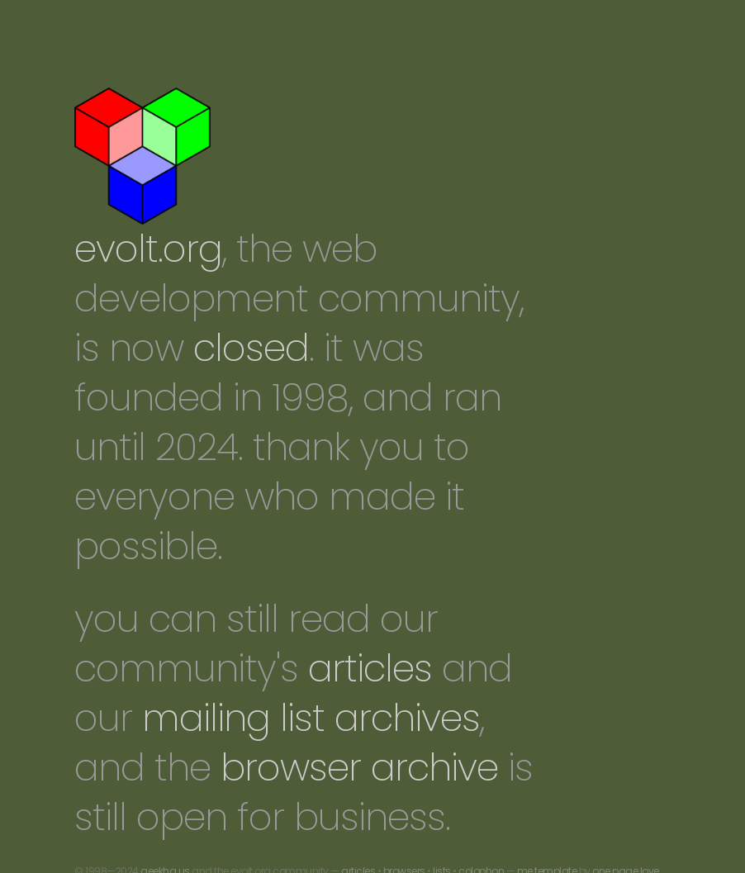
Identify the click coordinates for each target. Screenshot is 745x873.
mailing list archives (311, 718)
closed (251, 348)
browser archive (359, 768)
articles (370, 669)
